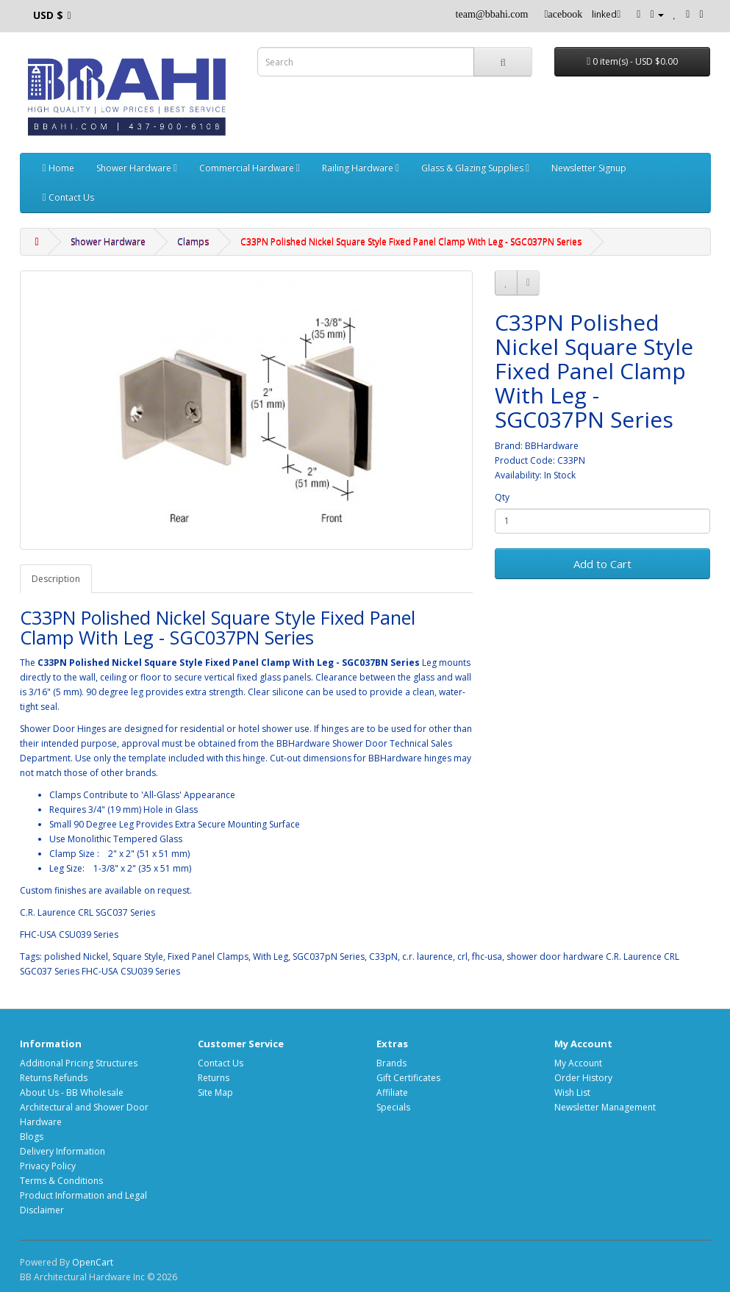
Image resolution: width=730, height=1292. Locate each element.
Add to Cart (602, 563)
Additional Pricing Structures (78, 1063)
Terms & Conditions (61, 1180)
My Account (578, 1063)
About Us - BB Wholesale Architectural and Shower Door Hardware (84, 1107)
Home (58, 168)
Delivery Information (62, 1151)
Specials (393, 1107)
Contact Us (68, 197)
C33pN (383, 956)
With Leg (270, 956)
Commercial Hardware (249, 168)
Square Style (137, 956)
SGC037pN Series (329, 956)
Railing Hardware (360, 168)
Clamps (193, 241)
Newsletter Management (605, 1107)
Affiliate (392, 1092)
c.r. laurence (427, 956)
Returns (213, 1078)
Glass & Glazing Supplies (475, 168)
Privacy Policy (48, 1166)
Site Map (215, 1092)
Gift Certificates (408, 1078)
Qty (502, 497)
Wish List (572, 1092)
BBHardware (552, 445)
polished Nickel (76, 956)
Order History (583, 1078)
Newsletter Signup (588, 168)
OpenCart (92, 1262)
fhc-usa (487, 956)
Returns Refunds (53, 1078)
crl (462, 956)
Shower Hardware (136, 168)
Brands (391, 1063)
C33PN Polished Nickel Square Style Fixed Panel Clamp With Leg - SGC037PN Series (411, 241)
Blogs (31, 1136)
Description (56, 579)
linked (606, 14)
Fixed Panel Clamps (208, 956)
